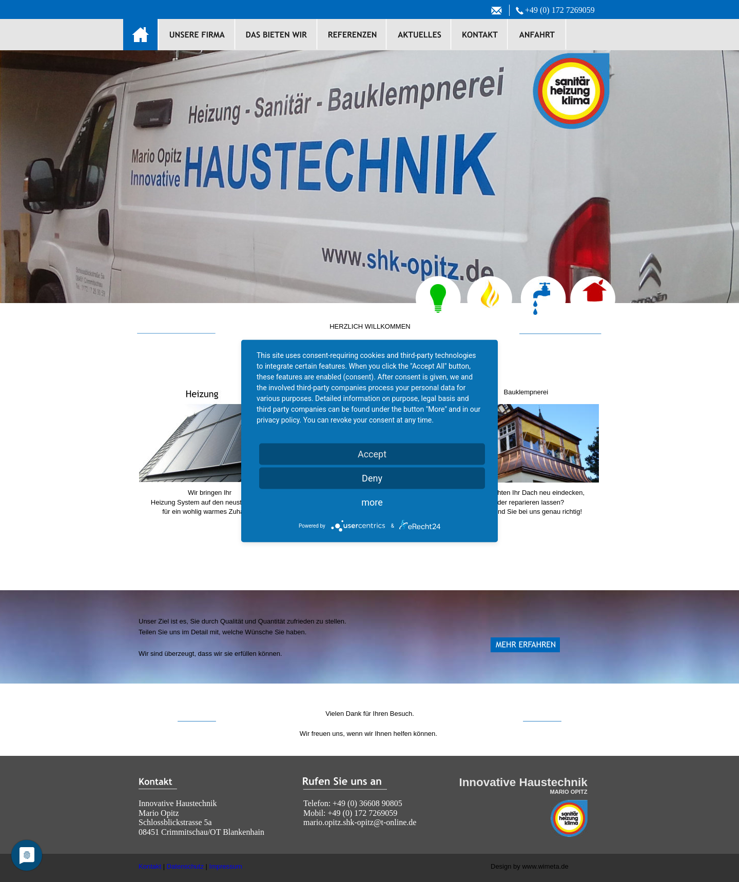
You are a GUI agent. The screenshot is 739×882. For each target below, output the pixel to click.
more (372, 502)
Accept (372, 454)
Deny (372, 478)
